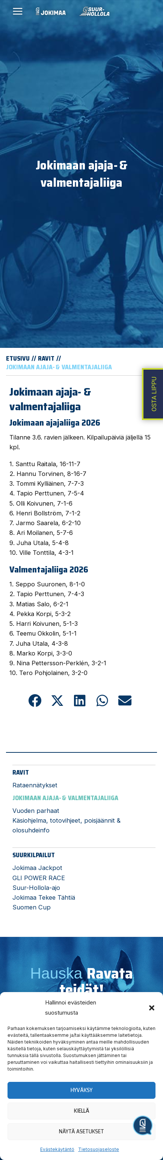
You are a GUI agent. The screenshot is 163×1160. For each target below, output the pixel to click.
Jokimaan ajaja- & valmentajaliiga (65, 798)
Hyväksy (81, 1090)
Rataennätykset (34, 785)
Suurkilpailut (33, 855)
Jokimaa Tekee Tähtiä (43, 897)
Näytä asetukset (81, 1131)
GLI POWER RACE (38, 878)
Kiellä (81, 1110)
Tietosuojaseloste (98, 1149)
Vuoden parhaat (35, 810)
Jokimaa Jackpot (37, 868)
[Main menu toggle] (18, 11)
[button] (151, 1008)
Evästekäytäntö (57, 1149)
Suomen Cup (31, 907)
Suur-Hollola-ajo (36, 887)
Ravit (20, 772)
